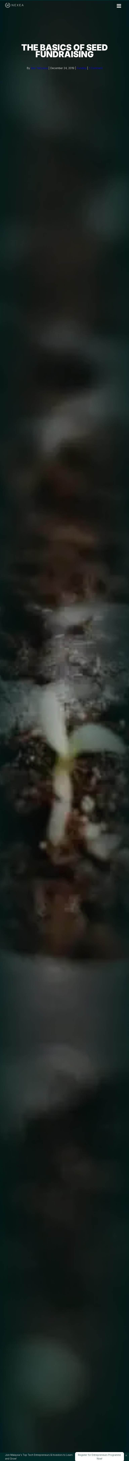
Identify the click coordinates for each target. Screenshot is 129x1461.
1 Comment (95, 68)
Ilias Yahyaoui (39, 68)
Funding (81, 68)
